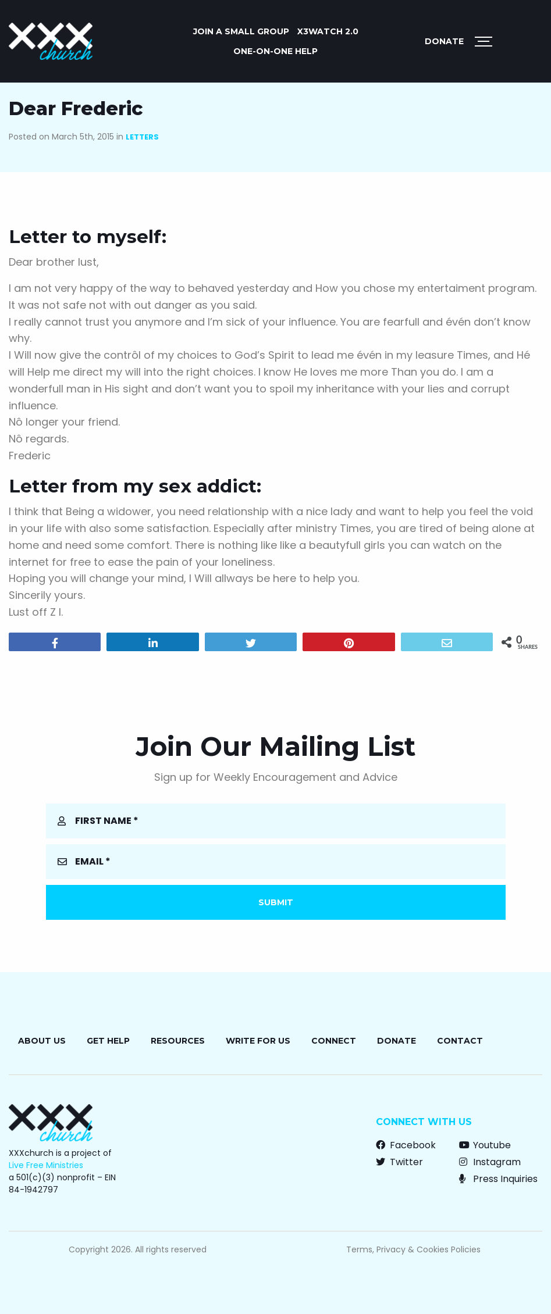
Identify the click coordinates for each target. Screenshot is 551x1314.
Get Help (108, 1041)
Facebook (406, 1145)
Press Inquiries (498, 1179)
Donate (444, 41)
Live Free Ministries (46, 1165)
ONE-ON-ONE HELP (275, 51)
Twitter (399, 1162)
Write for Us (258, 1041)
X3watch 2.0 (327, 31)
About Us (42, 1041)
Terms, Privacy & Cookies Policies (413, 1249)
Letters (142, 136)
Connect (333, 1041)
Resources (178, 1041)
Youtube (485, 1145)
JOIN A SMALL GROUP (241, 31)
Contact (460, 1041)
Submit (275, 902)
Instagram (490, 1162)
